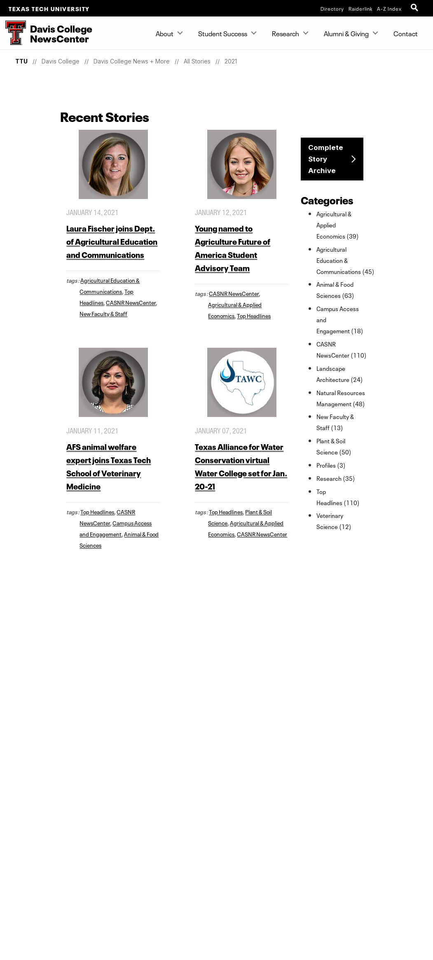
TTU (21, 61)
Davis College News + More (132, 61)
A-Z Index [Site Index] (389, 8)
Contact (405, 33)
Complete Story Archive (325, 159)
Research (285, 33)
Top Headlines (254, 315)
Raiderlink (361, 8)
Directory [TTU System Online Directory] (332, 8)
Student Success (222, 33)
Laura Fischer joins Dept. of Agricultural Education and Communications (111, 241)
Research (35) (335, 477)
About (164, 33)
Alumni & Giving (346, 33)
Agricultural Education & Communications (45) (345, 260)
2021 (231, 61)
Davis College (61, 61)
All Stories (197, 61)
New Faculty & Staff (103, 313)
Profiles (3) (331, 464)
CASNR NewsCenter (131, 302)
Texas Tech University (49, 8)
